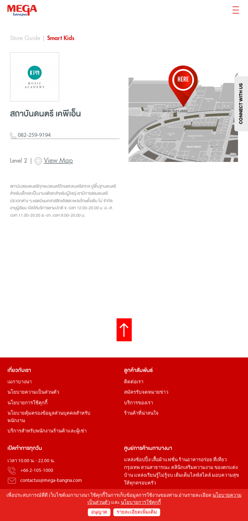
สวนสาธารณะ (155, 467)
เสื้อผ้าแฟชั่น (164, 460)
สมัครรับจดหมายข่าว (146, 392)
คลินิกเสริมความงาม (192, 467)
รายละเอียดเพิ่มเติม (137, 512)
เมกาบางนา (19, 382)
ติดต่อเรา (133, 382)
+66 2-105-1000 (36, 471)
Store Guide (25, 38)
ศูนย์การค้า (136, 448)
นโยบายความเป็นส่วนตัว (33, 392)
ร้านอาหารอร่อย (195, 460)
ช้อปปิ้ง (143, 460)
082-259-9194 (30, 149)
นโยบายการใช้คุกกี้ (27, 403)
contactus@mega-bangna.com (51, 480)
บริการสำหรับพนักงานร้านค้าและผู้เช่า (47, 431)
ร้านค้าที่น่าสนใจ (141, 413)
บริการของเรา (138, 403)
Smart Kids (60, 38)
